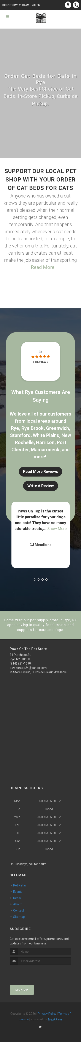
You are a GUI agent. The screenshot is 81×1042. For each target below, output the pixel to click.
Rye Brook (32, 428)
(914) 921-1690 (20, 663)
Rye (15, 428)
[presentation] (33, 973)
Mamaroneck (45, 449)
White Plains (46, 435)
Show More (57, 528)
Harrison (45, 442)
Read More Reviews (40, 471)
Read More (42, 267)
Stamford (20, 435)
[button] (35, 579)
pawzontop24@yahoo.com (28, 668)
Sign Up (21, 989)
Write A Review (40, 485)
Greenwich (57, 428)
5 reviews (40, 361)
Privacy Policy (47, 1013)
